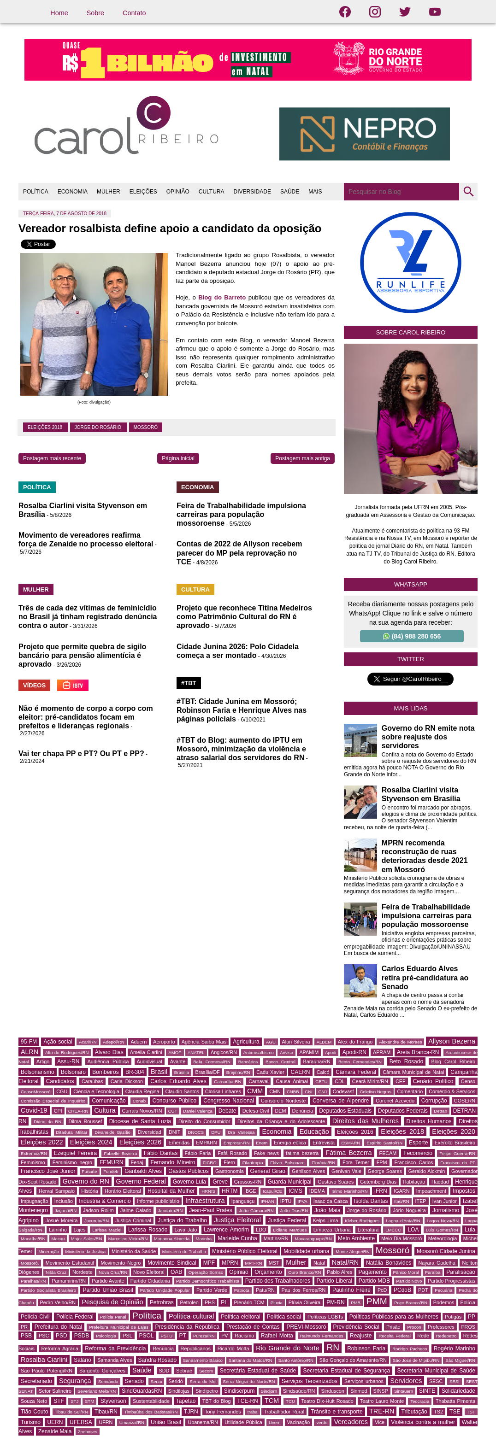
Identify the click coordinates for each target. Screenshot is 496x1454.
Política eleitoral (240, 1316)
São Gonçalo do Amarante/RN (353, 1360)
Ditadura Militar (72, 1132)
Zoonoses (87, 1431)
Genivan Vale (346, 1171)
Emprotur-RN (237, 1142)
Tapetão (186, 1401)
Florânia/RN (323, 1162)
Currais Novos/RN (142, 1111)
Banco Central (280, 1061)
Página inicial (178, 458)
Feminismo (33, 1162)
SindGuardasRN (142, 1391)
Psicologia (106, 1335)
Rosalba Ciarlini (44, 1359)
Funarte (89, 1171)
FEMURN (111, 1162)
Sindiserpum (239, 1391)
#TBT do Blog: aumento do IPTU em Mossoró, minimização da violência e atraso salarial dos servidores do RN (241, 749)
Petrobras (162, 1302)
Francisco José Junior (48, 1171)
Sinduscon (332, 1391)
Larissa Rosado (147, 1229)
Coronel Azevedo (395, 1100)
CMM (255, 1091)
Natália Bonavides (388, 1263)
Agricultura (246, 1041)
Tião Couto (34, 1411)
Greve (220, 1181)
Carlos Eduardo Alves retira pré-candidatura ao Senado (425, 977)
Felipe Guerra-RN (457, 1153)
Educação (314, 1131)
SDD (164, 1370)
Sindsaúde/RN (299, 1391)
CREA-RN (78, 1111)
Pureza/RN (204, 1335)
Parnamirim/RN (69, 1281)
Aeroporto (164, 1041)
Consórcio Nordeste (283, 1100)
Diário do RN (47, 1121)
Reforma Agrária (59, 1348)
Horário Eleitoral (123, 1191)
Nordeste (82, 1272)
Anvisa (286, 1052)
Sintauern (403, 1391)
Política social (284, 1316)
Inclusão (63, 1201)
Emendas (178, 1142)
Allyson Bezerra (451, 1041)
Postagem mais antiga (302, 458)
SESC (436, 1381)
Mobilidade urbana (306, 1251)
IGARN (401, 1191)
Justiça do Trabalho (182, 1220)
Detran (440, 1111)
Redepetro (446, 1335)
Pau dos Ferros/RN (304, 1290)
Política (146, 1315)
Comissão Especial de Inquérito (53, 1100)
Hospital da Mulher (171, 1191)
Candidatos (60, 1081)
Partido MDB (374, 1281)
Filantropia (252, 1162)
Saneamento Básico (203, 1360)
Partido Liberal (335, 1281)
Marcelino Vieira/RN (128, 1238)
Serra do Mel (202, 1381)
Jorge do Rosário (99, 427)
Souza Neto (34, 1401)
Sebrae (184, 1370)
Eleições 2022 (42, 1142)
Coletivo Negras (375, 1091)
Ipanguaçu (242, 1201)
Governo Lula (190, 1181)
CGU (61, 1091)
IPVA (302, 1201)
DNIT (174, 1132)
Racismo (244, 1335)
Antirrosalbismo (258, 1052)
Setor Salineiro (55, 1391)
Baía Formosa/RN (211, 1061)
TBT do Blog (216, 1401)
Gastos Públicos (188, 1171)
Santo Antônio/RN (295, 1360)
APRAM (381, 1052)
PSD (61, 1335)
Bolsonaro (73, 1072)
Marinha (203, 1238)
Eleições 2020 (453, 1131)
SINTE (427, 1391)
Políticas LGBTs (325, 1316)
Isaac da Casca (330, 1201)
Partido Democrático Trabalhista (207, 1281)
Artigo (42, 1061)
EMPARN (206, 1142)
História (89, 1191)
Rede (423, 1335)
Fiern (229, 1162)
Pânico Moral (406, 1272)
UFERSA (81, 1422)
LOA (413, 1229)
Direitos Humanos (429, 1121)
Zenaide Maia (55, 1431)
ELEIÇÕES (143, 191)
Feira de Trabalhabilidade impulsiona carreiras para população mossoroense (241, 514)
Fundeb (110, 1171)
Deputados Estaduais (345, 1111)
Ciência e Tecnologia (96, 1091)
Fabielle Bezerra (120, 1153)
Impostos (464, 1191)
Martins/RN (276, 1238)
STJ (74, 1401)
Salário (82, 1360)
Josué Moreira (62, 1220)
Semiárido (108, 1381)
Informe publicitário (158, 1201)
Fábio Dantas (160, 1153)
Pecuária (443, 1290)
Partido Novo (409, 1281)
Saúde (142, 1370)
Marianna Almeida (171, 1238)
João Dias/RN (294, 1210)
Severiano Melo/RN (96, 1391)
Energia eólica (290, 1142)
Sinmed (358, 1391)
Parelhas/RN (33, 1281)
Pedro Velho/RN (58, 1302)
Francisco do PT (457, 1162)
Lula (470, 1229)
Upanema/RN (203, 1422)
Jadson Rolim (98, 1210)
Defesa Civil (255, 1111)
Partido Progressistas (451, 1281)
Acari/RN (87, 1041)
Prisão (393, 1327)
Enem (261, 1142)
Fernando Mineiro (173, 1162)
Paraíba (433, 1272)
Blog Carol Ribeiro (453, 1061)
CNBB (293, 1091)
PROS (468, 1327)
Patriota (241, 1290)
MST (274, 1263)
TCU (290, 1401)
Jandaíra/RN (170, 1210)
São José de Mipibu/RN (416, 1360)
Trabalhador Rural (284, 1411)
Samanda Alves (114, 1360)
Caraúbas (92, 1081)
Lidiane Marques (290, 1229)
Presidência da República (187, 1327)
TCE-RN (247, 1401)
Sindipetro (206, 1391)
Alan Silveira (296, 1041)
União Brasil (166, 1422)
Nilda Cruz (56, 1272)
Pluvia (277, 1302)
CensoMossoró (36, 1091)
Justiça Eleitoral (237, 1220)
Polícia (468, 1302)
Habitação (414, 1181)
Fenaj (137, 1162)
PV (224, 1335)
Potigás (453, 1316)
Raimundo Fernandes (321, 1335)
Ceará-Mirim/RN (370, 1081)
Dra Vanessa (241, 1132)
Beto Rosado (406, 1061)
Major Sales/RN (86, 1238)
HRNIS (208, 1191)
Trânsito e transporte (336, 1411)
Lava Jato (186, 1229)
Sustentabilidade (151, 1401)
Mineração (48, 1251)
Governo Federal (141, 1181)
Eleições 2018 (46, 427)
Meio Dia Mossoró (401, 1238)
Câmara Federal (356, 1072)
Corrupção (434, 1100)
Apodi (331, 1052)
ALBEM (324, 1041)
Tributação (414, 1411)
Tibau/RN (106, 1411)
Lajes (80, 1229)
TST (471, 1411)
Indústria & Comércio (105, 1201)
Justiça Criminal (133, 1220)
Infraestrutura (205, 1200)
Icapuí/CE (272, 1191)
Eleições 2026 (140, 1142)
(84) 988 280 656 (412, 636)
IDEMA (317, 1191)
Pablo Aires (339, 1272)
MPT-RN (253, 1263)
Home (59, 13)
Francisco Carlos (413, 1162)
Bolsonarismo (37, 1072)
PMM (376, 1301)
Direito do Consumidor (204, 1121)
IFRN (380, 1191)
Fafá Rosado (232, 1153)
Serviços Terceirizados (309, 1381)
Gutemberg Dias (378, 1181)
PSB (26, 1335)
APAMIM (309, 1052)
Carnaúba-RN (227, 1081)
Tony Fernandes (223, 1411)
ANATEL (196, 1052)
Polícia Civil (35, 1316)
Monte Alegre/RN (352, 1251)
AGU (271, 1041)
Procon (414, 1327)
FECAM (388, 1153)
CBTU (321, 1081)
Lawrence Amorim (226, 1229)
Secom (206, 1370)
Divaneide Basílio (112, 1132)
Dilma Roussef (85, 1121)
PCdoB (402, 1290)
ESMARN (350, 1142)
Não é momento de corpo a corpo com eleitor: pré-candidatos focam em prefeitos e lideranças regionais (85, 717)
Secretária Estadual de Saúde (258, 1370)
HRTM (229, 1191)
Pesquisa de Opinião (112, 1302)
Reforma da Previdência (115, 1348)
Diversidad (149, 1132)
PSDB (81, 1335)
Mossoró (146, 427)
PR (24, 1327)
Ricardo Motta (233, 1348)
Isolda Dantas (371, 1201)
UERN (55, 1422)
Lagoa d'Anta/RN (403, 1220)
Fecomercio (417, 1153)
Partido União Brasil (108, 1290)
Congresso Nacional (228, 1100)
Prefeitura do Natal (58, 1327)
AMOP (174, 1052)
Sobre (95, 13)
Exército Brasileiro (455, 1142)
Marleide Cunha (237, 1238)
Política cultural (191, 1316)
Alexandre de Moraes (400, 1041)
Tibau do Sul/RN (71, 1411)
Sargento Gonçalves (102, 1370)
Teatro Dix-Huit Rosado (327, 1401)
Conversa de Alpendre (341, 1100)
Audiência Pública (108, 1061)
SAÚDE (289, 191)
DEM (280, 1111)
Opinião (238, 1272)
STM (89, 1401)
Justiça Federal (287, 1220)
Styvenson (113, 1401)
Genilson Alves (308, 1171)
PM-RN (335, 1302)
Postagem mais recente (52, 458)
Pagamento (373, 1272)
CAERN (300, 1072)
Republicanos (196, 1348)
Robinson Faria (366, 1348)
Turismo (31, 1422)
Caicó (323, 1072)
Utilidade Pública (243, 1422)
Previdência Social (356, 1327)
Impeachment (431, 1191)
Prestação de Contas (252, 1327)
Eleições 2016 (355, 1132)
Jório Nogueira (409, 1210)
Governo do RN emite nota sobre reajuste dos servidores (428, 737)
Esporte (418, 1142)
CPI (58, 1111)
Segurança (75, 1380)
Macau (58, 1238)
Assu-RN (68, 1061)
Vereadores (351, 1421)
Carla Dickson (127, 1081)
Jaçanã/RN (66, 1210)
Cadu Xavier (270, 1072)
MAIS (315, 191)
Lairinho (57, 1229)
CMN (275, 1091)
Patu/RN (265, 1290)
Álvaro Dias (109, 1052)
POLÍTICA (35, 191)
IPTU (286, 1201)
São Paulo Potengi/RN (46, 1370)
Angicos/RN (224, 1052)
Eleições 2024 (91, 1142)
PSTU (167, 1335)
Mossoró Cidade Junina (446, 1251)
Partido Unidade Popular (165, 1290)
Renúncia (163, 1348)
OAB (176, 1272)
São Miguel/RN (460, 1360)
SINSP (380, 1391)
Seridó (176, 1381)
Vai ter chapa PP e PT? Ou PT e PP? (81, 753)
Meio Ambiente (356, 1238)
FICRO (210, 1162)
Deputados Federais (403, 1111)
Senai (156, 1381)
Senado (134, 1381)
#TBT (188, 683)
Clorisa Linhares (223, 1091)
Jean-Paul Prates (210, 1210)
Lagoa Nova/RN (443, 1220)
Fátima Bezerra (348, 1152)
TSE (454, 1411)
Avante (177, 1061)
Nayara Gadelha (436, 1263)
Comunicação (108, 1100)
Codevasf (343, 1091)
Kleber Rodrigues (362, 1220)
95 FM (29, 1041)
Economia (276, 1131)
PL (224, 1302)
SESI (454, 1381)
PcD (382, 1290)
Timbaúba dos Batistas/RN (150, 1411)
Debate (227, 1111)
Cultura (104, 1110)
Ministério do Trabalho (184, 1251)
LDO (261, 1229)
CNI (309, 1091)
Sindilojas (178, 1391)
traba (253, 1411)
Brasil (159, 1071)
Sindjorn (269, 1391)
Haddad (440, 1181)
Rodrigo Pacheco (409, 1348)
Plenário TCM (249, 1302)
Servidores (406, 1380)
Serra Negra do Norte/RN (249, 1381)
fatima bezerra (302, 1153)
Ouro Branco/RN (304, 1272)
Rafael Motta (277, 1335)
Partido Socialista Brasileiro (48, 1290)
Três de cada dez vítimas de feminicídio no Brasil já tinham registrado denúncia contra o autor (87, 616)
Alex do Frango (355, 1041)
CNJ (322, 1091)
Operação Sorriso (206, 1272)
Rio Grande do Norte (287, 1348)
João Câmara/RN (256, 1210)
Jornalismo (445, 1210)
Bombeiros (105, 1072)
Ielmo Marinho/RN (349, 1191)
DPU (215, 1132)
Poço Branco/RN (410, 1302)
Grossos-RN (247, 1181)
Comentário (410, 1091)
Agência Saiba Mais (204, 1041)
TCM (272, 1400)
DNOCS (196, 1132)
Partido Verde (211, 1290)
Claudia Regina (142, 1091)
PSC (44, 1335)
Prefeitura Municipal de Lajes (118, 1327)
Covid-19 (34, 1110)
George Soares (385, 1171)
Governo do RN (86, 1181)
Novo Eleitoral (149, 1272)
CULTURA (211, 191)
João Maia (327, 1210)
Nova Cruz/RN (113, 1272)
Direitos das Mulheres (365, 1121)
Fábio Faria (198, 1153)
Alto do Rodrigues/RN (67, 1052)
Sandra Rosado (157, 1360)
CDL (340, 1081)
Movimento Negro (120, 1263)
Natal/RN (345, 1262)
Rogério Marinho (454, 1348)
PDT (423, 1290)
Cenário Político (433, 1081)
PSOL (146, 1335)
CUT (172, 1111)
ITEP (420, 1201)
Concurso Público (174, 1100)
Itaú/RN (401, 1201)
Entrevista (324, 1142)
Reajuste (361, 1335)
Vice (379, 1422)
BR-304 (134, 1072)
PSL (127, 1335)
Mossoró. (30, 1263)
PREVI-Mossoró (306, 1327)
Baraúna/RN (316, 1061)
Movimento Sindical (172, 1263)
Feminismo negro (72, 1162)
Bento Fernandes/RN (360, 1061)
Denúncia (302, 1111)
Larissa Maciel (106, 1229)
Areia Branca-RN (418, 1052)
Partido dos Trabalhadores (277, 1281)
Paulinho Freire (351, 1290)
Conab (139, 1100)
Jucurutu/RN (96, 1220)
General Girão (267, 1171)
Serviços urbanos (364, 1381)
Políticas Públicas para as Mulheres (393, 1316)
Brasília (181, 1072)
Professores (441, 1327)
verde (321, 1422)
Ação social (57, 1041)
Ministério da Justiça (85, 1251)
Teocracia (419, 1401)
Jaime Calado (135, 1210)
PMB (355, 1302)
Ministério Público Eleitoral (245, 1251)
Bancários (248, 1061)
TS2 (438, 1411)
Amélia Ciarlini (146, 1052)
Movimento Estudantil (70, 1263)
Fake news (266, 1153)
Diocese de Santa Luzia (140, 1121)
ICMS (295, 1191)
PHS (210, 1302)
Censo (468, 1081)
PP (471, 1316)
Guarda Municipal (290, 1181)
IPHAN (267, 1201)
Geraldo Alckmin (426, 1171)
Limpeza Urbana (332, 1229)
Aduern (138, 1041)
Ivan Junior (444, 1201)
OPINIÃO (177, 191)
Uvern (275, 1422)
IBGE (250, 1191)
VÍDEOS (34, 685)
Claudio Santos (182, 1091)
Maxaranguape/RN (313, 1238)
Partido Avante (108, 1281)
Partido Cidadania (150, 1281)
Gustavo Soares (336, 1181)
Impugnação (34, 1201)
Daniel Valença (198, 1111)
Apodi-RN (354, 1052)
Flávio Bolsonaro (287, 1162)
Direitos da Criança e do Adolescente (281, 1121)
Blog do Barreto (222, 297)
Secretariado (36, 1381)
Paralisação (460, 1272)
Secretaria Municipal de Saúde (436, 1370)
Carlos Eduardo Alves (178, 1081)
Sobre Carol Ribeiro (411, 332)
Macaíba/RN (33, 1238)
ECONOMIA (73, 191)
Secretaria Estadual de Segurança (346, 1370)
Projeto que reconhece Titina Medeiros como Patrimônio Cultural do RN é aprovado (244, 616)
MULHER (108, 191)
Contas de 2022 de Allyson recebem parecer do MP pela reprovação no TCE (239, 552)
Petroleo (189, 1302)
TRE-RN (381, 1411)
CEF (401, 1081)
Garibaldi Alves (143, 1171)
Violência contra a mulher (423, 1422)
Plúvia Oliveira (304, 1302)
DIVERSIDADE (252, 191)
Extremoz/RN (34, 1153)
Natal (319, 1263)
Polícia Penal (113, 1316)
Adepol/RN (113, 1041)
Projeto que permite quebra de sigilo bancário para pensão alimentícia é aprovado (82, 655)
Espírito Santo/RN (384, 1142)
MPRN (230, 1263)
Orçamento (268, 1272)
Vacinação (298, 1422)
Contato (134, 13)
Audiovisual (149, 1061)
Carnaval (258, 1081)
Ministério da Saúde (134, 1251)
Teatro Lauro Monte (382, 1401)
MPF (209, 1263)
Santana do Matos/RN (250, 1360)
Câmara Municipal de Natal (413, 1072)
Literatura (368, 1229)
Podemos (444, 1302)
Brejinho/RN (238, 1072)
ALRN (29, 1051)
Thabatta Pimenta (455, 1401)
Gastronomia (229, 1171)
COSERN (464, 1100)
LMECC (393, 1229)
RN (332, 1347)
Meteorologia (442, 1238)
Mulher (296, 1262)
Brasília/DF (207, 1072)
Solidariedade (458, 1391)
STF (58, 1401)
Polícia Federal (75, 1316)
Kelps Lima (325, 1220)
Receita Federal (394, 1335)
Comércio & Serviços (452, 1091)
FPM (382, 1162)
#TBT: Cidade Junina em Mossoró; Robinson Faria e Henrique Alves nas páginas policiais (242, 710)
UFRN (105, 1422)
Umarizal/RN (131, 1422)
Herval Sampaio (57, 1191)
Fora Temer (355, 1162)
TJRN (191, 1411)
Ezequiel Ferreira (75, 1153)
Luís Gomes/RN (442, 1229)
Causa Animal (292, 1081)
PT (182, 1335)
